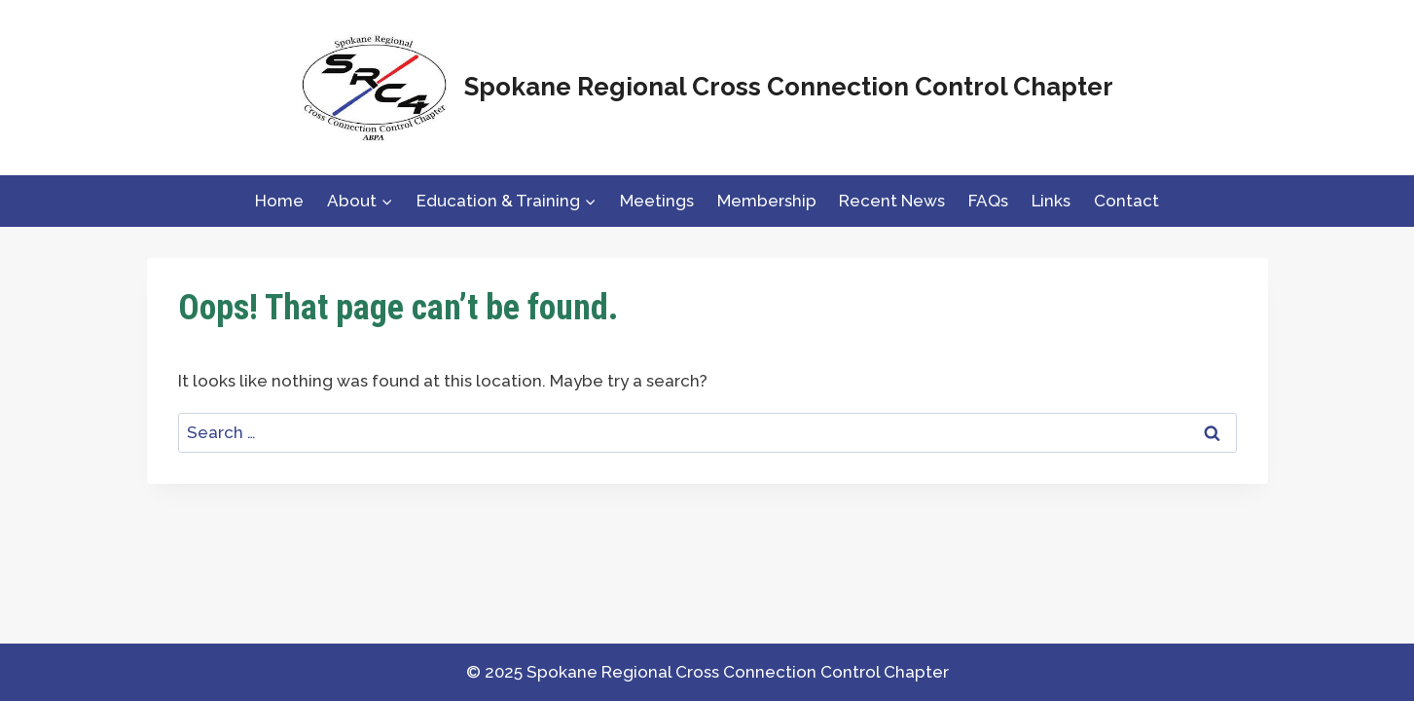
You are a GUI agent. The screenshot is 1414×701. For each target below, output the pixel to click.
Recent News (892, 200)
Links (1051, 200)
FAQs (988, 200)
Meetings (657, 200)
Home (279, 200)
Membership (766, 200)
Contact (1126, 200)
